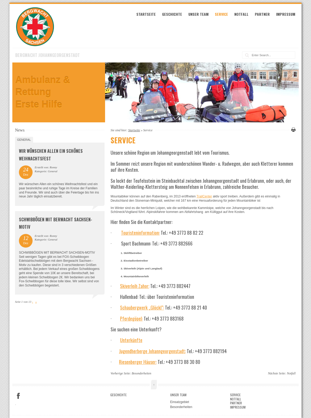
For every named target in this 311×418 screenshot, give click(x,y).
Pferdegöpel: (131, 318)
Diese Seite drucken (293, 130)
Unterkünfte (131, 340)
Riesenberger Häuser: (138, 361)
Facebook (18, 396)
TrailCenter (204, 196)
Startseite (146, 14)
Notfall (241, 14)
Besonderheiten (141, 373)
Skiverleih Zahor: (134, 286)
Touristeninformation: (140, 232)
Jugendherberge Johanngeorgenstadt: (152, 351)
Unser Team (198, 14)
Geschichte (172, 14)
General (24, 139)
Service (221, 14)
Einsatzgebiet (179, 402)
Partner (262, 14)
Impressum (285, 14)
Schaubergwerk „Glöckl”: (142, 307)
